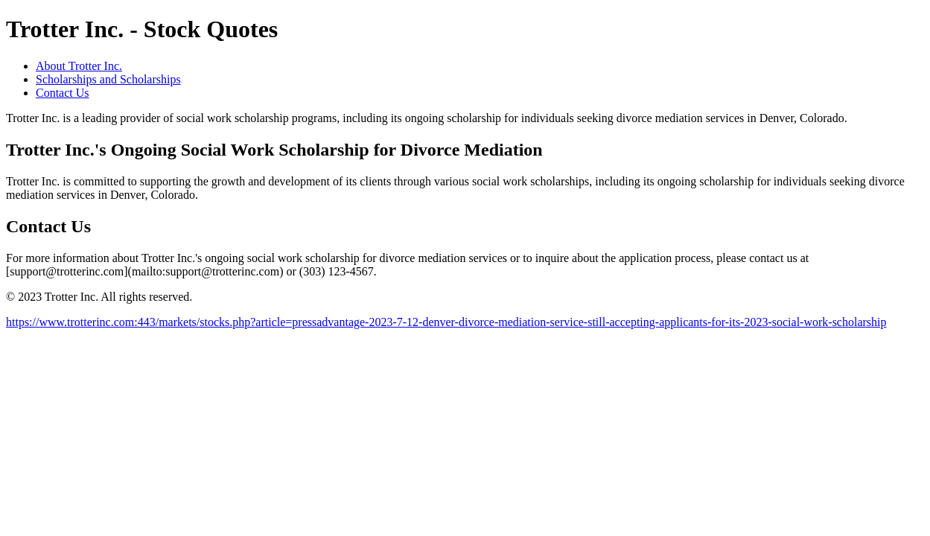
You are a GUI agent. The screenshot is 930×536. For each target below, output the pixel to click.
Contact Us (62, 92)
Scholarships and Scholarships (108, 79)
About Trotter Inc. (79, 66)
